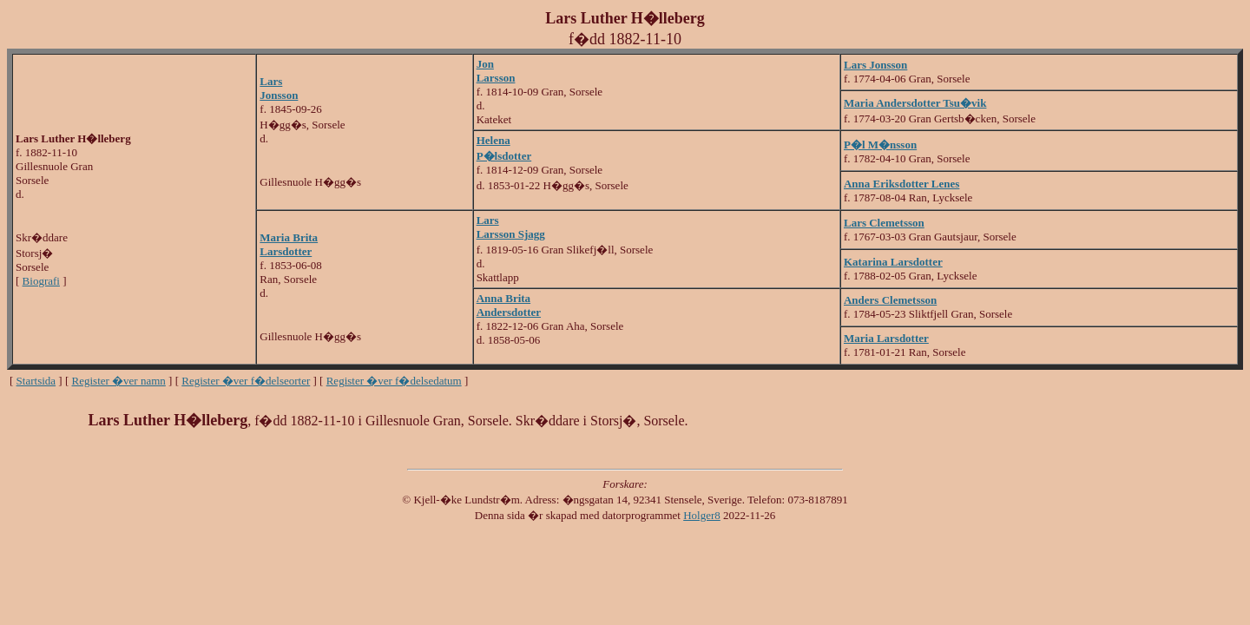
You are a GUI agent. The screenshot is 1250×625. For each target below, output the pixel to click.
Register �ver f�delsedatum (394, 380)
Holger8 (701, 515)
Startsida (36, 380)
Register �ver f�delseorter (245, 380)
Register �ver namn (119, 380)
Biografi (41, 280)
